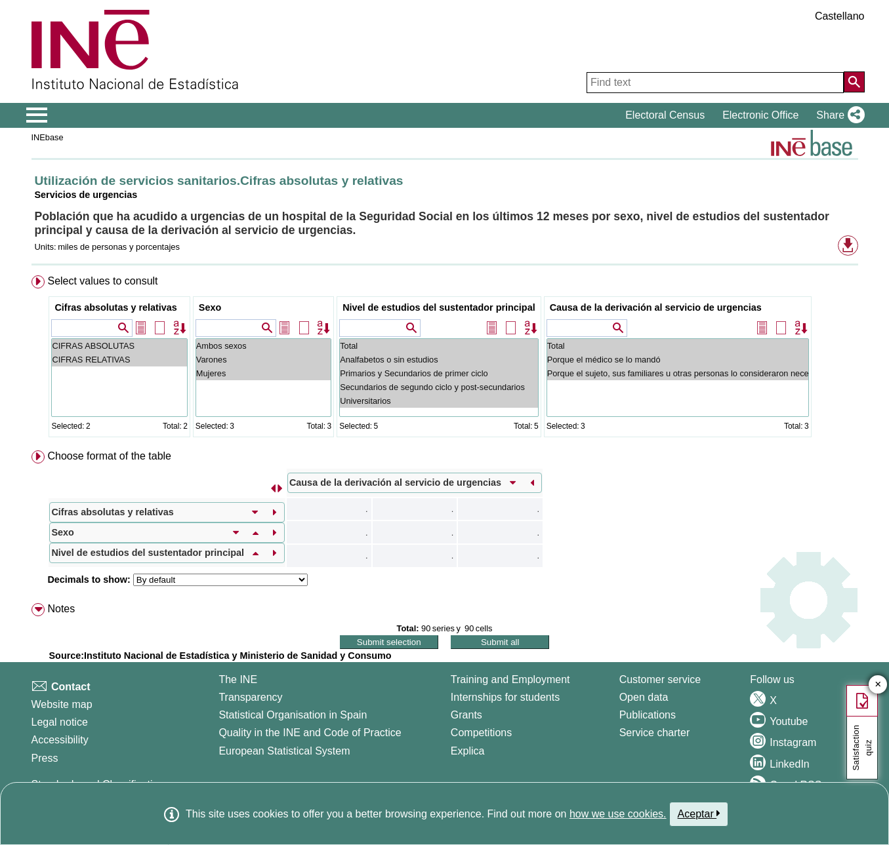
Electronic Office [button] (760, 115)
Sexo (210, 307)
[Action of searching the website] (854, 81)
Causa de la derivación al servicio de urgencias (656, 307)
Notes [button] (61, 608)
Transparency (250, 697)
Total (438, 346)
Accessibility (60, 739)
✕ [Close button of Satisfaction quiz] (878, 684)
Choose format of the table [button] (109, 456)
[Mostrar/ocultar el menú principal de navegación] (37, 115)
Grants (466, 714)
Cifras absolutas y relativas (115, 307)
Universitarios (438, 401)
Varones (263, 359)
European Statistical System (284, 751)
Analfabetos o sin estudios (438, 359)
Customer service (660, 679)
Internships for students (505, 697)
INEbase (47, 137)
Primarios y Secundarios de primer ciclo (438, 373)
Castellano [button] (840, 16)
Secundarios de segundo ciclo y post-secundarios (438, 387)
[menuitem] (444, 359)
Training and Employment (510, 679)
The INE (237, 679)
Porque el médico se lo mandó (677, 359)
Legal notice (59, 722)
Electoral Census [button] (665, 115)
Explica (468, 751)
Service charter (654, 732)
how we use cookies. (618, 813)
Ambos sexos (263, 346)
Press (44, 758)
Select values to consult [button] (102, 280)
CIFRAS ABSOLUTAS (119, 346)
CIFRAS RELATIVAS (119, 359)
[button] (837, 115)
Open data (644, 697)
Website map (62, 704)
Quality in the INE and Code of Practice (309, 732)
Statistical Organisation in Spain (292, 714)
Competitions (481, 732)
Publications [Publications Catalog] (647, 714)
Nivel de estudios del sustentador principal (438, 307)
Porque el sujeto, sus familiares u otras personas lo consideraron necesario (677, 373)
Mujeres (263, 373)
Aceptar (699, 813)
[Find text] (715, 82)
